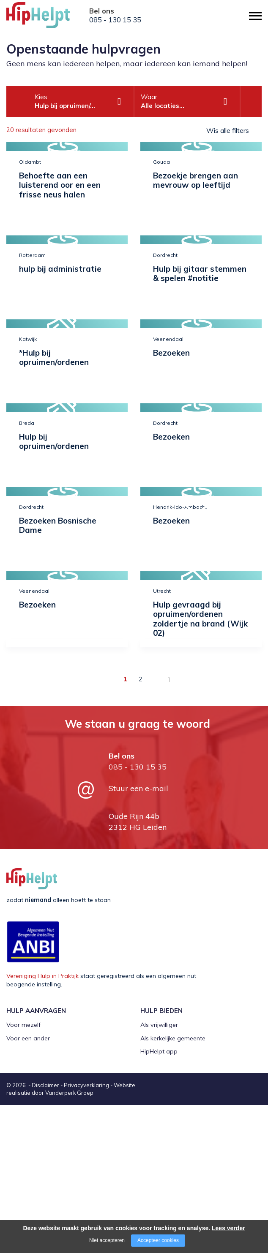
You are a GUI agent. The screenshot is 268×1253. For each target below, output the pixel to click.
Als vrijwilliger (159, 1025)
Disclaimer (45, 1085)
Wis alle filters (227, 130)
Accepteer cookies (158, 1240)
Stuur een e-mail (138, 788)
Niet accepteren (107, 1240)
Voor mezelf (23, 1025)
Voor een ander (28, 1038)
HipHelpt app (159, 1051)
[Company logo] (48, 19)
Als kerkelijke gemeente (172, 1038)
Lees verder (228, 1228)
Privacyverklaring (86, 1085)
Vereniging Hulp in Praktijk (42, 976)
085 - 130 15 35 (115, 20)
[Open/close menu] (255, 16)
